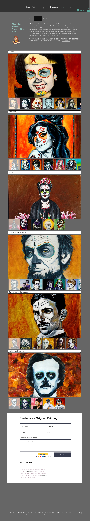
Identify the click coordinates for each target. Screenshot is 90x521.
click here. (44, 475)
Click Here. (28, 471)
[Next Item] (78, 75)
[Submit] (62, 455)
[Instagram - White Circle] (81, 512)
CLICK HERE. (66, 41)
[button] (43, 455)
